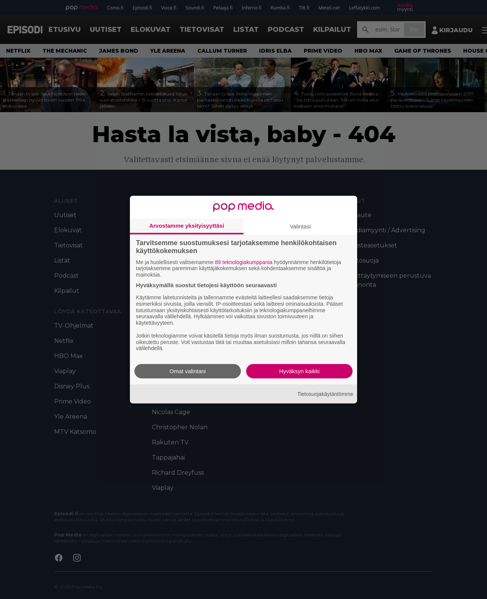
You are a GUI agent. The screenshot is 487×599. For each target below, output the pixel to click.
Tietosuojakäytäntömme (325, 394)
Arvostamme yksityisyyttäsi (186, 225)
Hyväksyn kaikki (299, 371)
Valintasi (300, 226)
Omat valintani (188, 371)
